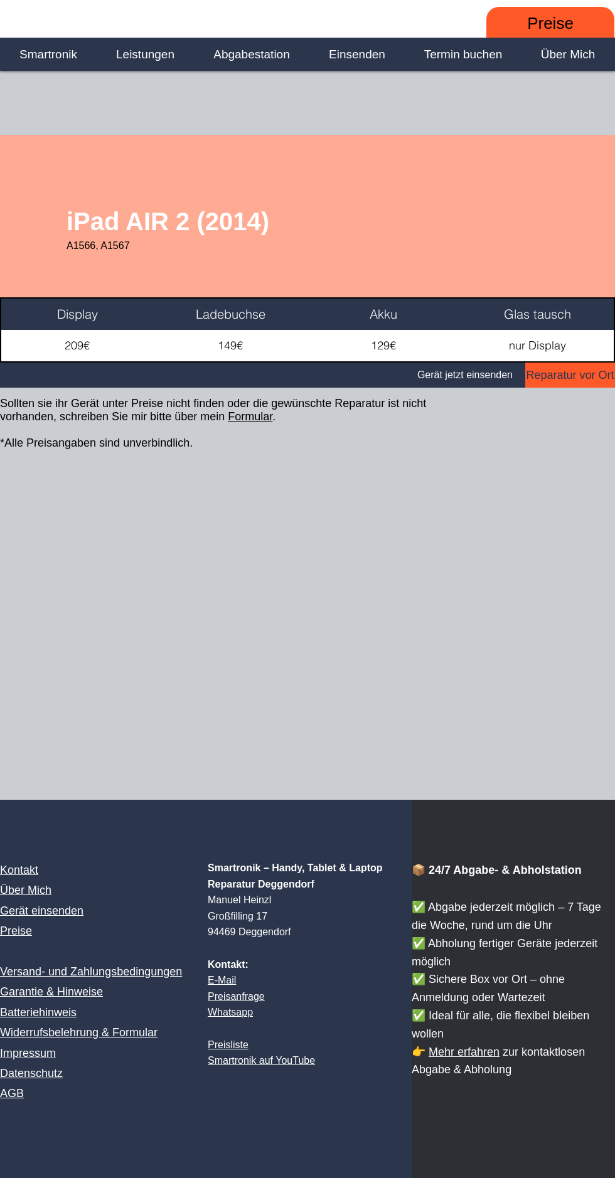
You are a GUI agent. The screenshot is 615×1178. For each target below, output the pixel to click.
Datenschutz (31, 1073)
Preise (16, 931)
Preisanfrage (236, 996)
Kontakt (19, 870)
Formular (250, 416)
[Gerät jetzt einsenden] (262, 375)
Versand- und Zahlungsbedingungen (91, 971)
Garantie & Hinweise (51, 991)
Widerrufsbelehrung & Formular (79, 1032)
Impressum (28, 1053)
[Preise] (550, 23)
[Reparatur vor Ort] (570, 375)
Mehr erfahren (464, 1052)
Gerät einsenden (41, 911)
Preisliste (228, 1044)
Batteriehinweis (38, 1012)
